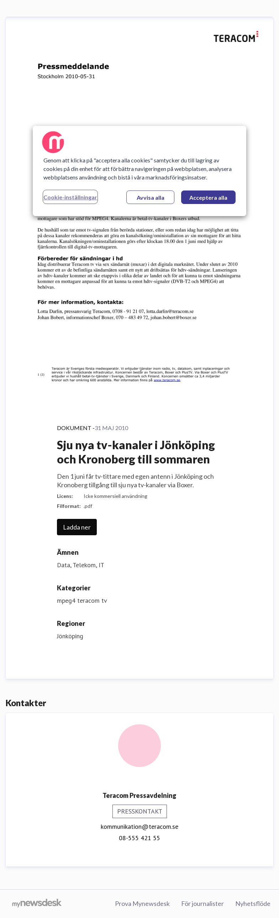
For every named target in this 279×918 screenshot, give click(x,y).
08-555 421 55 (139, 838)
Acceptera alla (208, 197)
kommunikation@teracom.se (139, 826)
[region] (139, 171)
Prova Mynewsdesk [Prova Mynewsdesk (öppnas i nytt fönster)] (142, 903)
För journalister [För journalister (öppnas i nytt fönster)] (202, 903)
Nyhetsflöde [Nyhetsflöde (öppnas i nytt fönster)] (252, 903)
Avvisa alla (150, 197)
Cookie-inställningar (70, 197)
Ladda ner (77, 527)
